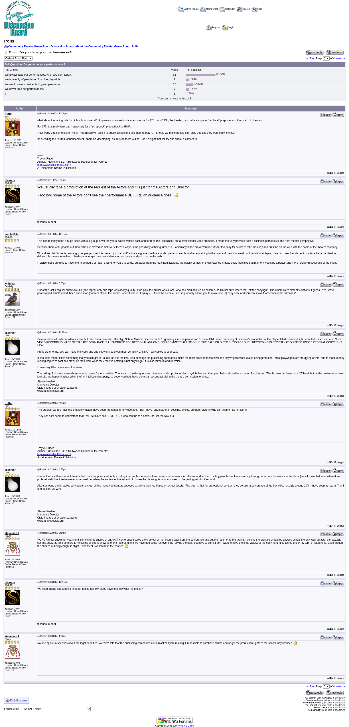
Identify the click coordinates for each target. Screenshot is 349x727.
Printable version (18, 700)
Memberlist (209, 9)
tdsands (10, 180)
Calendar (227, 9)
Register (213, 27)
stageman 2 (12, 533)
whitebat (10, 283)
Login (228, 27)
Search (243, 9)
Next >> (340, 58)
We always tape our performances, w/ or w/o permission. (38, 74)
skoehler (10, 332)
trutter (8, 113)
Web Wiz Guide (186, 726)
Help (257, 9)
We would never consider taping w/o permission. (33, 84)
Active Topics (188, 9)
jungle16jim (12, 234)
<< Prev (310, 58)
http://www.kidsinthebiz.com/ (54, 164)
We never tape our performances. (25, 89)
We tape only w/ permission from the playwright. (33, 79)
